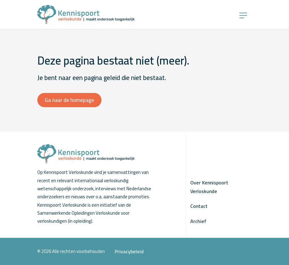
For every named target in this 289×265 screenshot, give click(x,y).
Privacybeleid (129, 251)
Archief (198, 221)
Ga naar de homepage (69, 100)
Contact (199, 206)
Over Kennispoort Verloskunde (209, 187)
